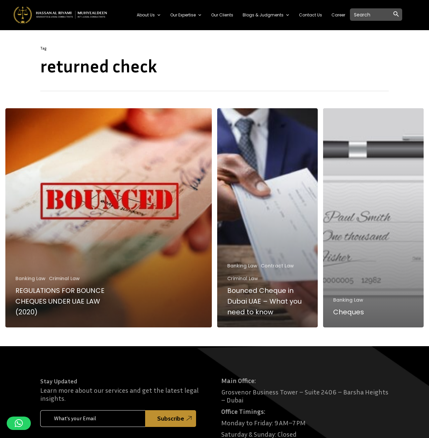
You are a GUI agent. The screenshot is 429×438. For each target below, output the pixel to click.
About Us (149, 15)
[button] (19, 423)
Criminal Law (64, 278)
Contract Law (277, 266)
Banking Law (30, 278)
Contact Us (310, 15)
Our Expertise (186, 15)
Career (338, 15)
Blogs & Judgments (266, 15)
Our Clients (222, 15)
